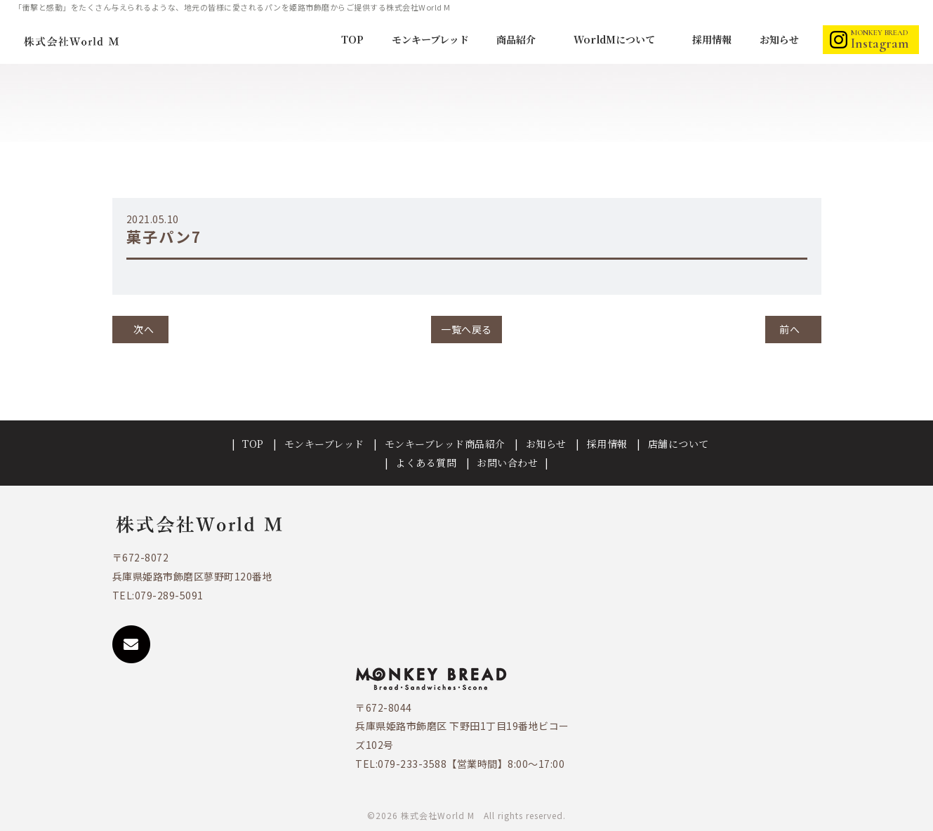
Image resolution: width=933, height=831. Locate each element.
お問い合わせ (507, 463)
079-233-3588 (412, 764)
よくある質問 (425, 463)
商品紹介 (517, 39)
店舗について (678, 444)
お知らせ (779, 39)
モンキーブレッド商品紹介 (445, 444)
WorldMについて (616, 39)
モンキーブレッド (430, 39)
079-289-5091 (169, 595)
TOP (352, 39)
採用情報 (712, 39)
